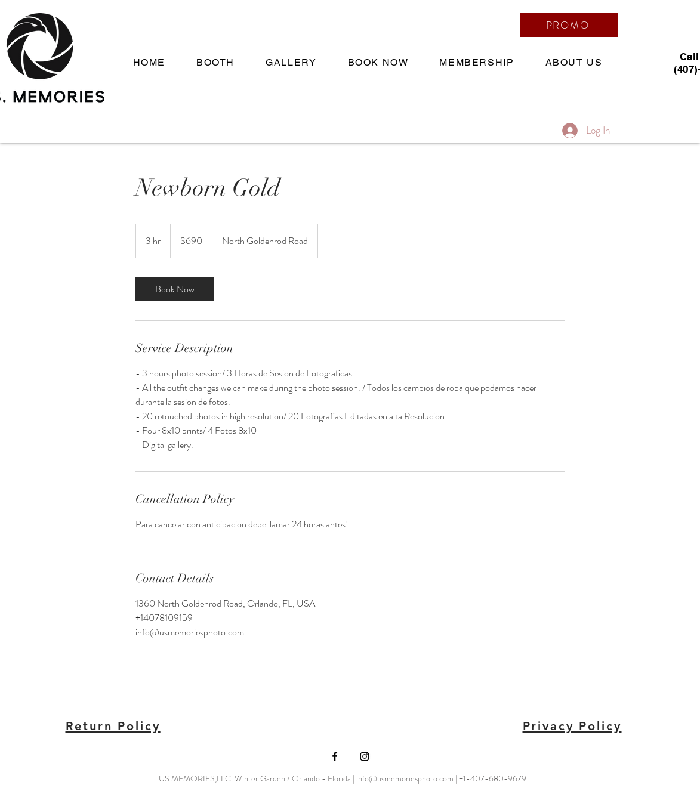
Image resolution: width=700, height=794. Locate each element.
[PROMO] (569, 25)
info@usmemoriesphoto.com (405, 778)
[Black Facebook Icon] (335, 756)
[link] (174, 289)
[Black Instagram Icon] (365, 756)
